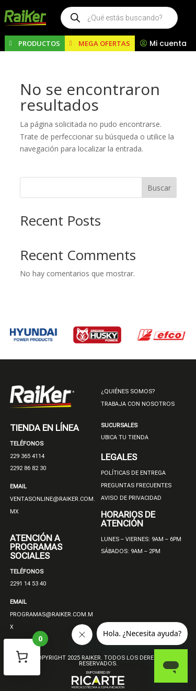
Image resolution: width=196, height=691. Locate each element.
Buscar (159, 188)
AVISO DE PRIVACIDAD (131, 498)
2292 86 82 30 (28, 468)
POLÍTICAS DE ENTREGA (133, 473)
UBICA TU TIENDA (124, 437)
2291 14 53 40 (28, 583)
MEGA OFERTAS (104, 43)
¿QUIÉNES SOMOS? (128, 391)
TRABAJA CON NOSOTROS (138, 404)
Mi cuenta (168, 43)
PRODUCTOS (39, 43)
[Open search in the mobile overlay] (119, 17)
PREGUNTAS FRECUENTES (136, 485)
